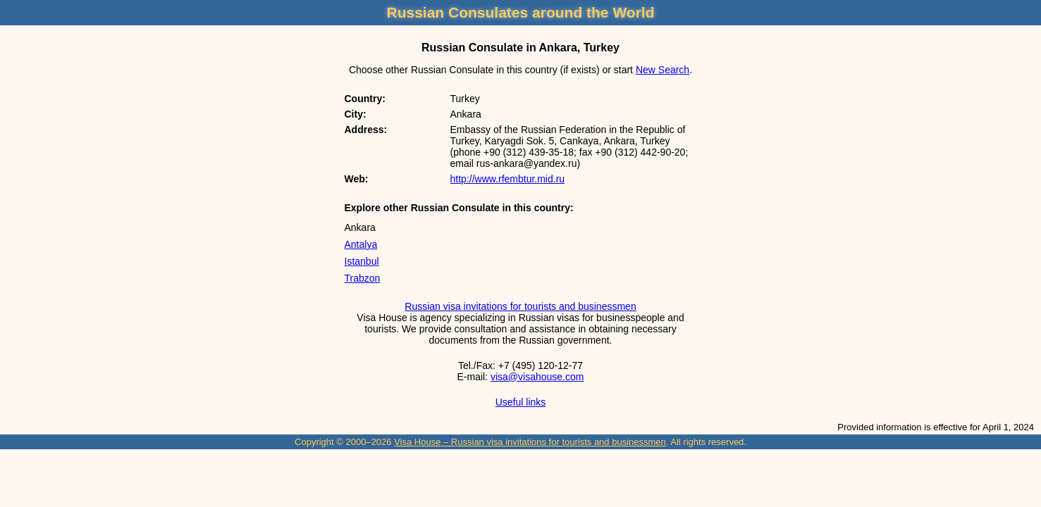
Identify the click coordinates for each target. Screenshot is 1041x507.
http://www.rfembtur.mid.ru (507, 178)
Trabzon (363, 278)
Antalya (361, 244)
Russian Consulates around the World (521, 12)
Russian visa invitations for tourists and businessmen (520, 306)
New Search (662, 69)
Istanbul (362, 261)
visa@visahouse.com (537, 376)
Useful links (520, 402)
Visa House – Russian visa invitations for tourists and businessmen (530, 442)
